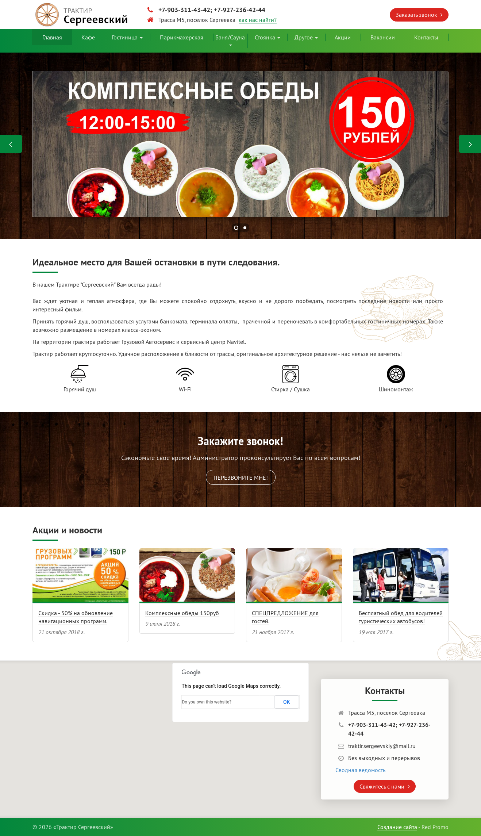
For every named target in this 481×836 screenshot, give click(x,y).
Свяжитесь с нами (384, 786)
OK (286, 702)
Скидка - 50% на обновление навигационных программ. (75, 617)
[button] (160, 729)
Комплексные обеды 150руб (182, 613)
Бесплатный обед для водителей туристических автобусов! (401, 617)
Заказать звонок (419, 14)
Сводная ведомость (360, 770)
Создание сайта (397, 827)
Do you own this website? (207, 702)
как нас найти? (258, 19)
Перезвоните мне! (240, 477)
